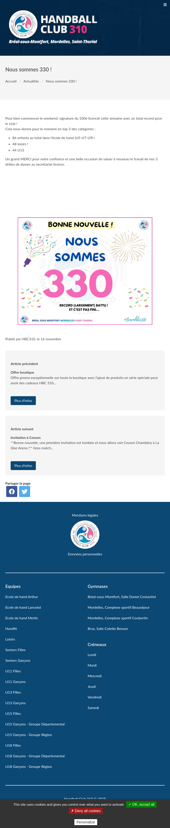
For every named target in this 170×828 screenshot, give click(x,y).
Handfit (11, 628)
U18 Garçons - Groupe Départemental (35, 756)
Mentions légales (85, 515)
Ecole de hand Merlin (21, 618)
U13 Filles (13, 692)
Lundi (92, 654)
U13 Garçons (15, 703)
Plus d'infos (23, 400)
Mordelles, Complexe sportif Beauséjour (119, 607)
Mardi (92, 665)
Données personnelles (85, 554)
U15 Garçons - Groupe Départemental (35, 724)
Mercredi (95, 676)
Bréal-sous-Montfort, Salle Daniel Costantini (122, 597)
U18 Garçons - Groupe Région (28, 766)
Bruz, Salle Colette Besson (108, 628)
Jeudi (92, 686)
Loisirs (10, 639)
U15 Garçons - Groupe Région (28, 734)
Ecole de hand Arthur (21, 597)
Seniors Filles (15, 650)
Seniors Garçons (17, 660)
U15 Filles (13, 713)
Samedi (93, 708)
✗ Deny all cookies (86, 811)
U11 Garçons (15, 681)
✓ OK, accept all (141, 804)
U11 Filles (13, 671)
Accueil (11, 81)
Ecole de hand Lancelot (23, 607)
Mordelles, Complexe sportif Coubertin (118, 618)
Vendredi (95, 697)
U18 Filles (13, 745)
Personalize (86, 822)
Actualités (31, 81)
